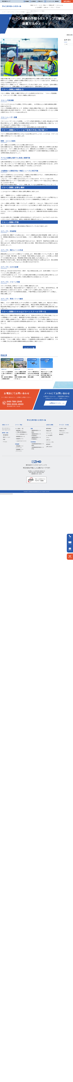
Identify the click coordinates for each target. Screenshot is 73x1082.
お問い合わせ (49, 470)
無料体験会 (67, 1)
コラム (52, 7)
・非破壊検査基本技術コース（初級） (37, 468)
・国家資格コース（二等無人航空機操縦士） (21, 455)
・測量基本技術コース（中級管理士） (36, 459)
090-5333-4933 (15, 428)
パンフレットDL (50, 466)
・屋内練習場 (5, 459)
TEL (70, 536)
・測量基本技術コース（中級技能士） (36, 462)
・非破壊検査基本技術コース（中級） (37, 472)
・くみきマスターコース (20, 465)
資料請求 (48, 468)
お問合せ (70, 549)
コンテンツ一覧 (29, 350)
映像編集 (26, 1)
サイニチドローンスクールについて (6, 453)
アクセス (58, 7)
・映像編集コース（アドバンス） (19, 474)
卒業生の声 (51, 5)
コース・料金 (42, 5)
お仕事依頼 (33, 1)
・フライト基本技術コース (21, 458)
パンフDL (70, 543)
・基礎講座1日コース (20, 460)
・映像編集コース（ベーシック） (19, 471)
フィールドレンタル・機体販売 (51, 1)
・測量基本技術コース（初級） (36, 455)
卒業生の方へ (39, 1)
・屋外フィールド (6, 461)
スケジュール (59, 5)
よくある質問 (38, 7)
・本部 (3, 463)
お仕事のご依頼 (62, 452)
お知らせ (46, 7)
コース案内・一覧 (19, 452)
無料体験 (70, 556)
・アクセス (4, 465)
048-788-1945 (14, 426)
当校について (33, 5)
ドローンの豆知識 (20, 11)
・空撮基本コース (19, 462)
